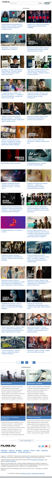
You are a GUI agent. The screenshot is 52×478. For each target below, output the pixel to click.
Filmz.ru (29, 457)
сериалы (26, 450)
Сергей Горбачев (11, 461)
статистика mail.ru (24, 452)
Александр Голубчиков (37, 459)
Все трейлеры (26, 440)
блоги (33, 450)
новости (12, 450)
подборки (44, 450)
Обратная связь (26, 473)
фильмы (19, 450)
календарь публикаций (8, 452)
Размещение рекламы (38, 473)
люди (38, 450)
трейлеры (4, 450)
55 (34, 362)
